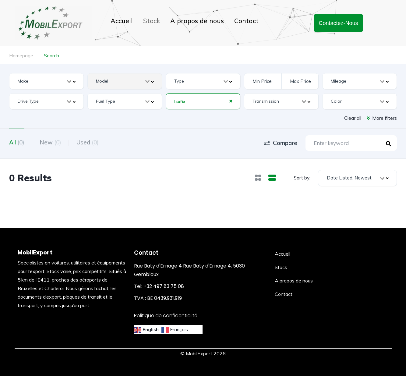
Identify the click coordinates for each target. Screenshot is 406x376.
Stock (151, 21)
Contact (246, 21)
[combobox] (46, 81)
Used (87, 142)
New (50, 142)
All (16, 142)
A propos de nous (197, 21)
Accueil (122, 21)
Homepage (21, 55)
